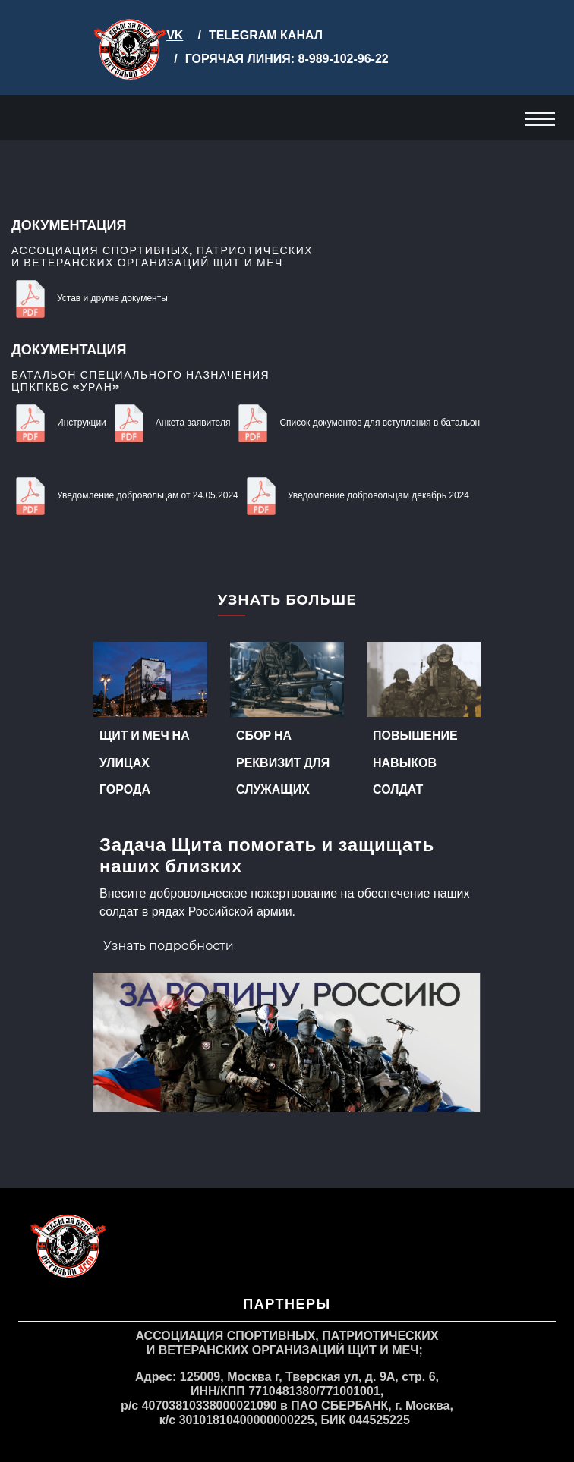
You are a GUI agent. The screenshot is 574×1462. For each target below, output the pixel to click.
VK (174, 35)
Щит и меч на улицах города (144, 761)
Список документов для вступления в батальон (357, 422)
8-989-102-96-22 (342, 58)
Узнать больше (287, 600)
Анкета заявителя (170, 422)
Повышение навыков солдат (415, 761)
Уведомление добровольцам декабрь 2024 (355, 495)
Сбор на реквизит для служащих (283, 761)
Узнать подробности (168, 946)
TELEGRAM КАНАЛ (266, 35)
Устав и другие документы (89, 298)
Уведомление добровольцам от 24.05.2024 (124, 495)
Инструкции (58, 422)
